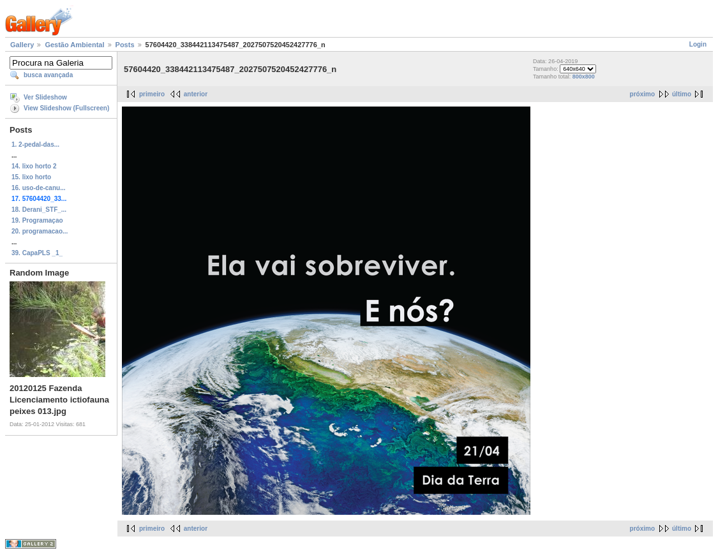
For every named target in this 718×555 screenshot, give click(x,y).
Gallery (22, 44)
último (681, 94)
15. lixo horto (31, 177)
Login (698, 44)
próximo (642, 94)
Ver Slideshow (45, 97)
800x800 (583, 76)
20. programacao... (39, 231)
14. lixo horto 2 (34, 166)
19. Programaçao (37, 220)
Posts (125, 44)
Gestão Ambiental (74, 44)
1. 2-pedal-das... (35, 144)
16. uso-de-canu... (38, 187)
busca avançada (48, 74)
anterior (195, 94)
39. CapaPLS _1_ (37, 252)
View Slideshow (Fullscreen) (66, 108)
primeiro (152, 94)
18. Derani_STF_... (38, 209)
